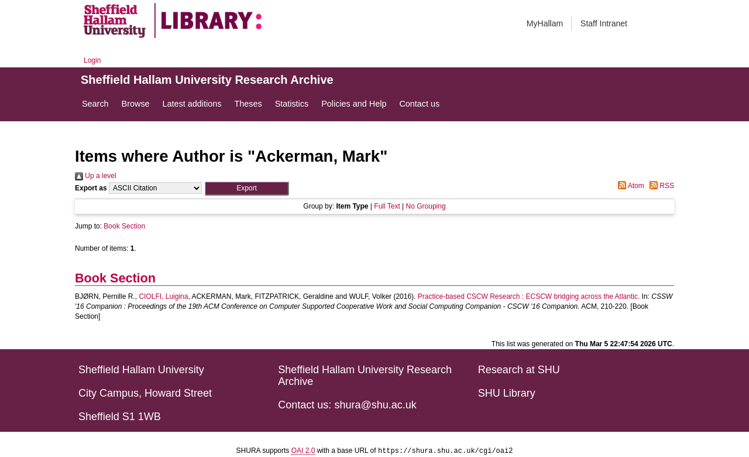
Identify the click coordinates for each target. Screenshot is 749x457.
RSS (660, 186)
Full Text (387, 206)
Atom (629, 186)
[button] (246, 188)
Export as (91, 188)
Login (92, 60)
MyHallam (545, 23)
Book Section (124, 226)
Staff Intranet (603, 23)
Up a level (95, 176)
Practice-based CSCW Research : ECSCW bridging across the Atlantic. (529, 296)
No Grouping (426, 206)
